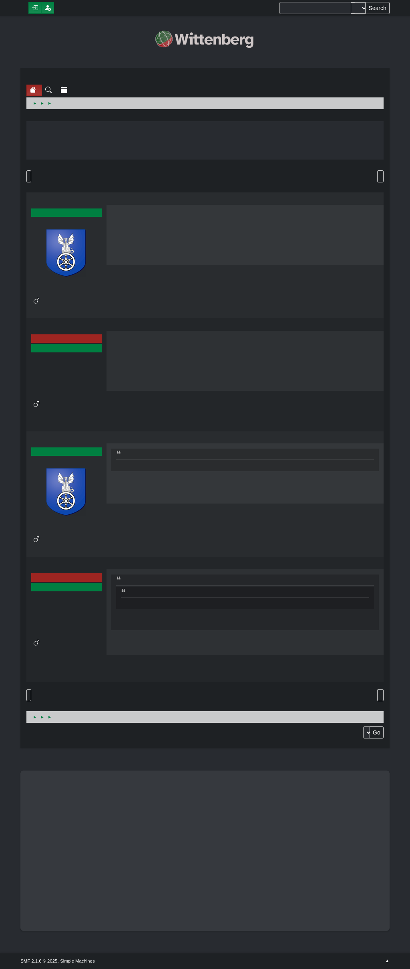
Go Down (28, 176)
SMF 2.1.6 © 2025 (38, 961)
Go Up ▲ (387, 961)
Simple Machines (77, 961)
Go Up (28, 695)
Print (380, 176)
